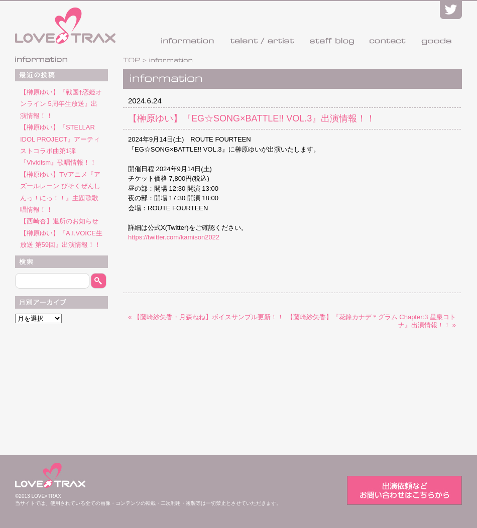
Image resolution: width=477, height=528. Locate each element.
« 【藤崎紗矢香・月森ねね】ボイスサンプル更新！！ (206, 317)
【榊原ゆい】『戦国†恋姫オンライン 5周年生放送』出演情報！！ (61, 103)
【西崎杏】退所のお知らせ (59, 221)
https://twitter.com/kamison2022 (173, 237)
